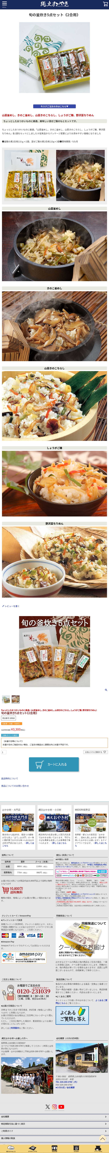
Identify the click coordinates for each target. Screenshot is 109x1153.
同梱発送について (64, 916)
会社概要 (5, 1116)
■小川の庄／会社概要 (65, 1087)
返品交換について (64, 979)
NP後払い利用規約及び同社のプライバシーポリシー (74, 898)
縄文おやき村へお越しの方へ (15, 1038)
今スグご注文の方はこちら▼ (54, 106)
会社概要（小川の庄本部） (68, 1038)
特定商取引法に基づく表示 (13, 1124)
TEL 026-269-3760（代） (67, 1082)
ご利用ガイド (7, 1131)
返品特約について (9, 778)
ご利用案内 (14, 1028)
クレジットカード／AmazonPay (16, 916)
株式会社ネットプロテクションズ (83, 863)
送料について (8, 855)
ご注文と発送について (12, 979)
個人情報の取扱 (8, 1138)
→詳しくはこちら (58, 843)
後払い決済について (65, 855)
